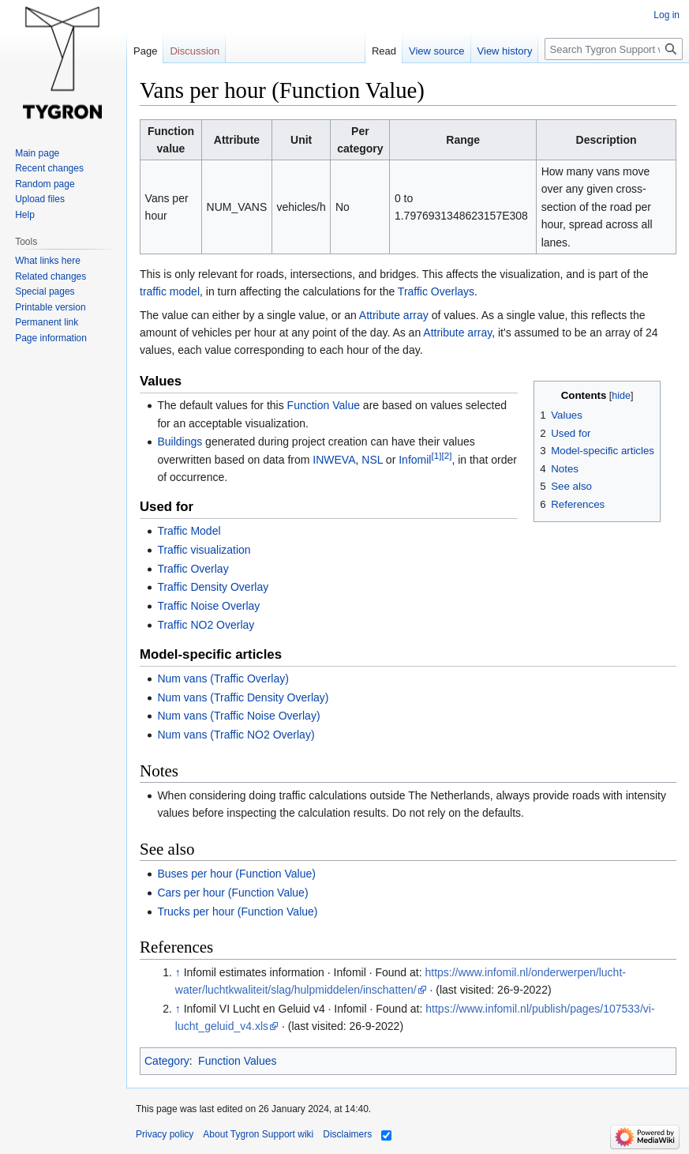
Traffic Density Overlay (212, 587)
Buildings (179, 441)
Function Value (323, 405)
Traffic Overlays (436, 291)
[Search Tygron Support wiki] (614, 49)
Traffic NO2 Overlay (205, 624)
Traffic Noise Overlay (208, 606)
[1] (436, 455)
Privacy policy (164, 1134)
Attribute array (394, 315)
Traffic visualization (203, 549)
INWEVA (334, 459)
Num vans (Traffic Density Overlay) (242, 697)
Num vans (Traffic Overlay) (222, 678)
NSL (372, 459)
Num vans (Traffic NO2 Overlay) (235, 734)
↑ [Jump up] (178, 972)
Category (166, 1060)
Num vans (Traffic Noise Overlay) (238, 715)
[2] (446, 455)
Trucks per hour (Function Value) (237, 911)
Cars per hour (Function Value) (232, 892)
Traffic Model (188, 530)
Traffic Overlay (192, 568)
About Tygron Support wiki (258, 1134)
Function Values (237, 1060)
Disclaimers (347, 1134)
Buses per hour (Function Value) (236, 873)
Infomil (415, 459)
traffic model (170, 291)
